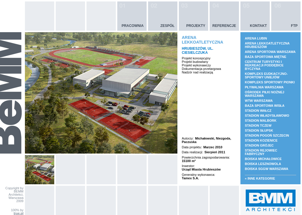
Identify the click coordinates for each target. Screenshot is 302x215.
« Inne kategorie (260, 178)
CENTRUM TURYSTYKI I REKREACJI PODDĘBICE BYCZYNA (264, 65)
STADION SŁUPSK (259, 130)
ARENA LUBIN (256, 38)
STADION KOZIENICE (261, 140)
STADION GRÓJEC (259, 145)
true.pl (18, 213)
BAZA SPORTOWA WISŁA (264, 105)
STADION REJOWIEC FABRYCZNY (261, 152)
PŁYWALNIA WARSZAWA (264, 87)
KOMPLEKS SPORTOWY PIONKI (270, 82)
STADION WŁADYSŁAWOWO (267, 115)
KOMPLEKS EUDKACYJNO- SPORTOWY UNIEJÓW (266, 75)
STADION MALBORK (260, 120)
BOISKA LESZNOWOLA (263, 164)
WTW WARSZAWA (259, 100)
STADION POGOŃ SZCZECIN (267, 135)
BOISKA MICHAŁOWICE (263, 159)
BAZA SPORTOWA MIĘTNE (265, 57)
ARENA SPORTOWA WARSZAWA (270, 52)
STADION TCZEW (258, 125)
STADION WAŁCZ (258, 110)
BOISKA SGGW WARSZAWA (266, 169)
